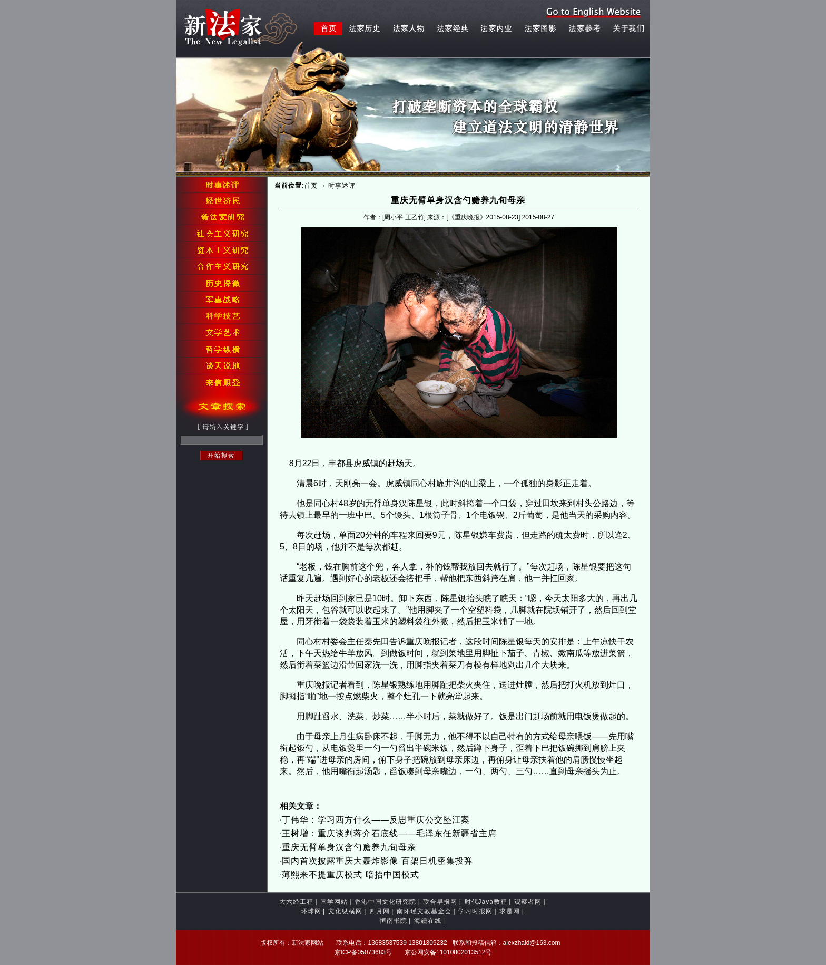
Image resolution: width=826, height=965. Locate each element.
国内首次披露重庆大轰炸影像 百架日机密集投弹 (377, 860)
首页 (311, 185)
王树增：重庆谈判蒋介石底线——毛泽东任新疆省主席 (389, 833)
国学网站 (334, 901)
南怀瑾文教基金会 (424, 911)
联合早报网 (440, 901)
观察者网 (528, 901)
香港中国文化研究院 (385, 901)
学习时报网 (475, 911)
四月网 (379, 911)
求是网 (509, 911)
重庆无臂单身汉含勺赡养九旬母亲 (349, 847)
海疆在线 (427, 920)
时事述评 (342, 185)
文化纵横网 (345, 911)
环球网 (311, 911)
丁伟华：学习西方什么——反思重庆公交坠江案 (376, 819)
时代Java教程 (486, 901)
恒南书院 (393, 920)
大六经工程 (296, 901)
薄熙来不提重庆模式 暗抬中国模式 (350, 874)
